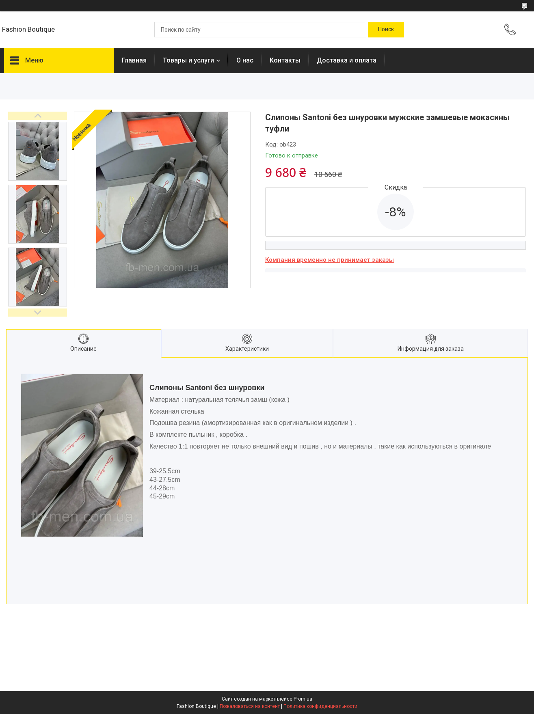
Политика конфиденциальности (320, 706)
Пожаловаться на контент (250, 706)
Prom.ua (303, 699)
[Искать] (386, 29)
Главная (134, 60)
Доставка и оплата (346, 60)
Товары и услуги (188, 60)
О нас (244, 60)
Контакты (285, 60)
